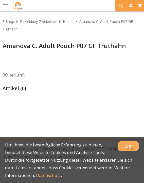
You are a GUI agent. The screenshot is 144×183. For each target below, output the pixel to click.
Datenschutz (48, 175)
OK (128, 146)
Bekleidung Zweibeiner (38, 21)
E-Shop (8, 21)
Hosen (68, 21)
